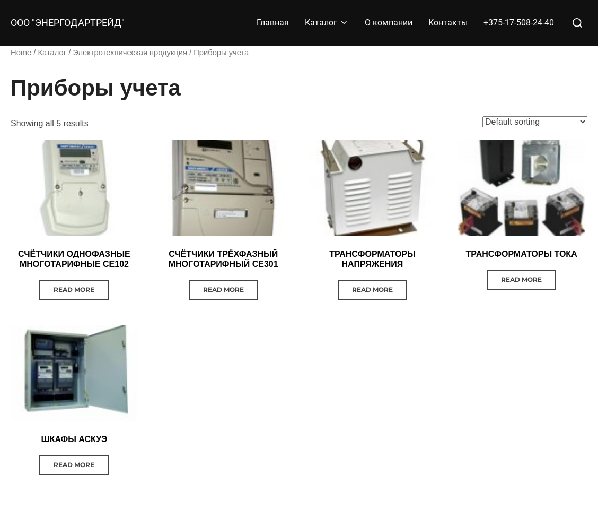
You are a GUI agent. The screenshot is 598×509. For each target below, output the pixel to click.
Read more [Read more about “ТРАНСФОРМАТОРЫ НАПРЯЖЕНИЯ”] (372, 290)
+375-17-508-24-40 (518, 23)
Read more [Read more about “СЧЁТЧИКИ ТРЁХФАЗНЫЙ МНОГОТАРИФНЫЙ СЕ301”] (223, 290)
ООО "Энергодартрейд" (68, 23)
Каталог (327, 23)
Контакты (448, 23)
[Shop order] (534, 121)
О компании (388, 23)
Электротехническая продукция (130, 52)
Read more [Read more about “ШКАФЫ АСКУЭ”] (74, 465)
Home (21, 52)
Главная (273, 23)
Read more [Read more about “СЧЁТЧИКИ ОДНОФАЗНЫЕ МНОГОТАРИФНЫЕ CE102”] (74, 290)
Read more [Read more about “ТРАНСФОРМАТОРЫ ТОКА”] (521, 279)
